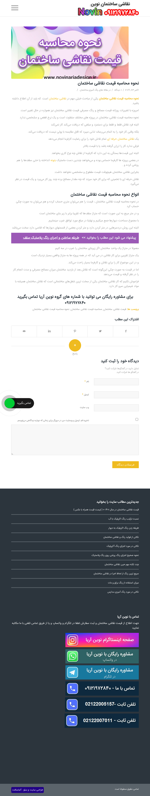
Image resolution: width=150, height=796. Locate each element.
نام (86, 381)
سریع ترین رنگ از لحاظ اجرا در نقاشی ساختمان (116, 574)
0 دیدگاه (118, 90)
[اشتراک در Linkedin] (49, 331)
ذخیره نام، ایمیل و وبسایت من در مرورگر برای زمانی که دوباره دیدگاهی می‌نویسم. (53, 421)
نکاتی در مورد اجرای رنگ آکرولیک (123, 546)
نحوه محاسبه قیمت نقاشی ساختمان (108, 83)
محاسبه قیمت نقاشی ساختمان (86, 309)
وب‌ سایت (84, 408)
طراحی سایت (36, 790)
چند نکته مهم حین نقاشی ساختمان (122, 565)
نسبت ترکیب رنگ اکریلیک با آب (123, 519)
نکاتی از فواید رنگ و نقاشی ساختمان (121, 537)
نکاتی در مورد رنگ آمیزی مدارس (123, 592)
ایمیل (85, 394)
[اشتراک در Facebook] (126, 331)
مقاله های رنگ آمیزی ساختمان (94, 90)
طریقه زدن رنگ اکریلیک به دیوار (123, 528)
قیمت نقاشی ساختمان (114, 309)
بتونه (53, 160)
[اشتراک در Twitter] (100, 331)
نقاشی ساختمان (57, 98)
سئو (25, 790)
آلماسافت (16, 790)
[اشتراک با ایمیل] (24, 331)
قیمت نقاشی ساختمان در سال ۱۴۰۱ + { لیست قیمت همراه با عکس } (106, 510)
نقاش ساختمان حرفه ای (120, 139)
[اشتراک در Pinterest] (75, 331)
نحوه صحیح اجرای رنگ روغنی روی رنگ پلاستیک (115, 555)
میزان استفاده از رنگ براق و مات (123, 583)
